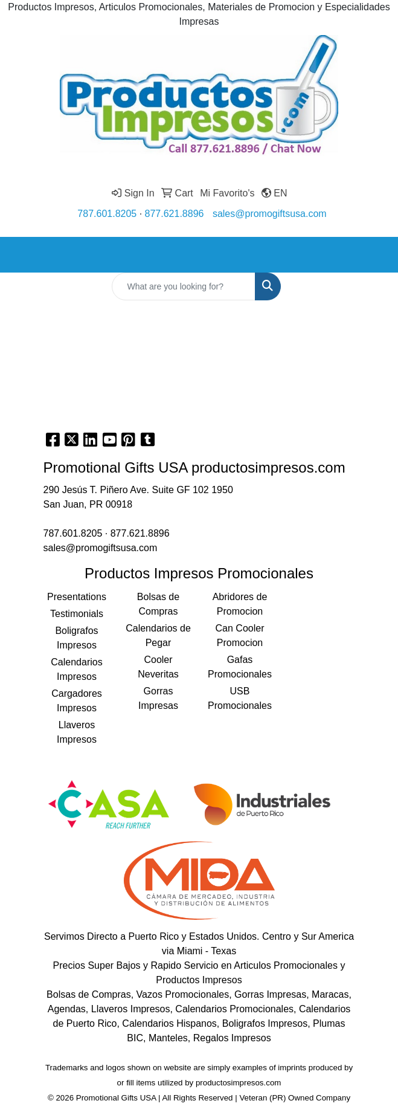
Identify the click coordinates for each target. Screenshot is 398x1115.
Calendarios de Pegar (158, 635)
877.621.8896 (174, 213)
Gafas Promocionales (240, 666)
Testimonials (76, 614)
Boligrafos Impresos (76, 637)
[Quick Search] (183, 286)
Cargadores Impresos (76, 700)
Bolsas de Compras (158, 604)
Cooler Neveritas (158, 666)
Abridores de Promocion (240, 604)
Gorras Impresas (158, 698)
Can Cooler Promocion (240, 635)
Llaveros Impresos (77, 732)
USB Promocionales (240, 698)
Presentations (76, 597)
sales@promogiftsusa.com (270, 213)
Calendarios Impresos (76, 669)
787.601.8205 (106, 213)
